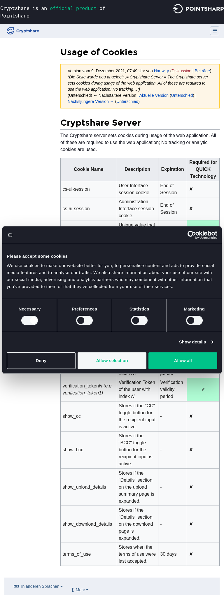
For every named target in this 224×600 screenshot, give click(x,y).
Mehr (80, 589)
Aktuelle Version (154, 95)
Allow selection (112, 360)
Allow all (183, 360)
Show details (192, 341)
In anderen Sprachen (40, 586)
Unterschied (182, 95)
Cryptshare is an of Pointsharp (52, 12)
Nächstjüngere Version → (91, 101)
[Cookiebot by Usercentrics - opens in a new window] (191, 235)
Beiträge (202, 71)
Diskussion (181, 71)
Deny (41, 360)
